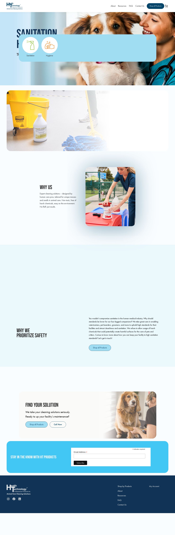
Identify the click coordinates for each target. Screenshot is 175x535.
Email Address (80, 452)
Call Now (58, 424)
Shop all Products (155, 6)
